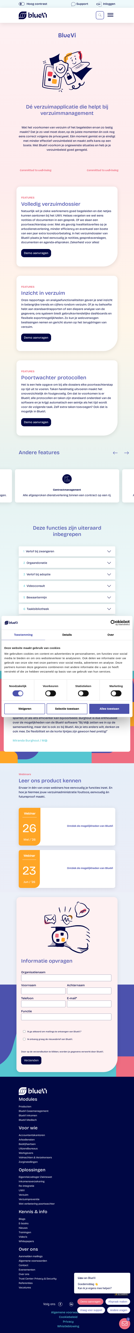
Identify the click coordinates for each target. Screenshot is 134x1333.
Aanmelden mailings (30, 1256)
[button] (67, 551)
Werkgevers (26, 1153)
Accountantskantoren (32, 1135)
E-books (23, 1223)
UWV (22, 1190)
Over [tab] (110, 634)
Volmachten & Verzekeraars (35, 1157)
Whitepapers (26, 1241)
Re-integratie (26, 1185)
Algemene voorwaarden (33, 1260)
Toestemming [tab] (23, 634)
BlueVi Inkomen (28, 1115)
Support (80, 4)
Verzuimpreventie (29, 1199)
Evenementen (27, 1269)
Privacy (68, 1321)
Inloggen (106, 4)
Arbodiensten (27, 1139)
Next (126, 453)
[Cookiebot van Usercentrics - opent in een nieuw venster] (113, 623)
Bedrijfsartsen (27, 1144)
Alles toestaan (109, 708)
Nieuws (23, 1227)
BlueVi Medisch (28, 1120)
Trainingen (25, 1232)
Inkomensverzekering (32, 1181)
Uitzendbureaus (28, 1148)
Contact (23, 1265)
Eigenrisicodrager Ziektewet (35, 1177)
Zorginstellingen (28, 1162)
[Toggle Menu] (110, 15)
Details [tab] (67, 634)
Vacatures (25, 1287)
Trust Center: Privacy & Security (38, 1278)
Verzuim (23, 1194)
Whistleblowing (68, 1326)
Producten (25, 1106)
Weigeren (24, 708)
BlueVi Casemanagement (33, 1111)
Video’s (23, 1236)
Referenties (26, 1283)
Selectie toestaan (67, 708)
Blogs (22, 1219)
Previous (115, 453)
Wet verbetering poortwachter (37, 1203)
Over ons (24, 1274)
